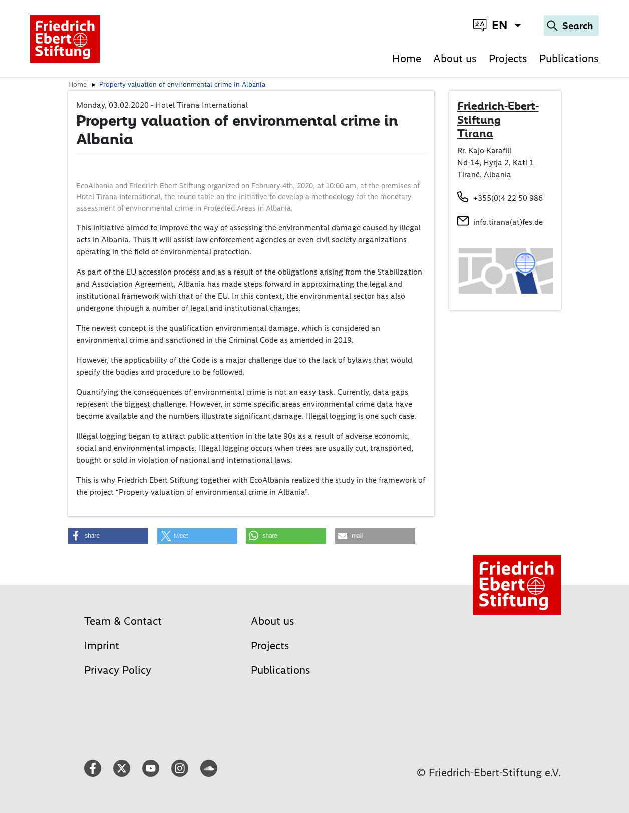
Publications (569, 58)
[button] (108, 536)
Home (406, 58)
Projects (508, 58)
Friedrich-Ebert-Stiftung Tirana (498, 119)
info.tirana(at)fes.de (508, 222)
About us (455, 58)
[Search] (571, 25)
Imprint (101, 645)
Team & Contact (123, 621)
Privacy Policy (117, 670)
